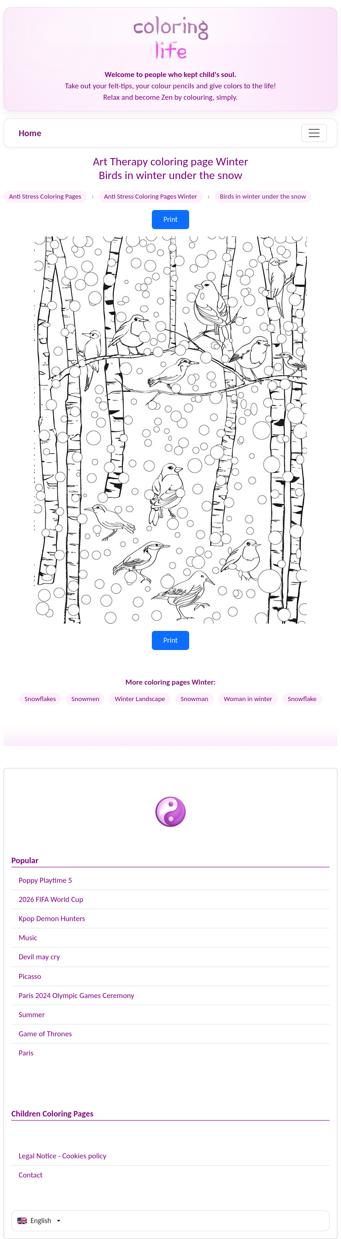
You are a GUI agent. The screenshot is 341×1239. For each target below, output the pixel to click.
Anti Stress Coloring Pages (45, 196)
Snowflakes (40, 699)
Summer (32, 1014)
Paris (26, 1053)
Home (30, 133)
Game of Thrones (45, 1034)
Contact (31, 1175)
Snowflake (302, 699)
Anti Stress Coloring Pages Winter (150, 196)
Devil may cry (39, 957)
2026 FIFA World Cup (51, 899)
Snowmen (85, 699)
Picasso (30, 976)
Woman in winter (248, 699)
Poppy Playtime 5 (45, 880)
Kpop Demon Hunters (52, 918)
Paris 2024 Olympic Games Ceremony (76, 995)
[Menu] (314, 133)
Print (170, 219)
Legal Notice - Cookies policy (62, 1156)
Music (28, 937)
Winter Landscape (140, 699)
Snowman (194, 699)
